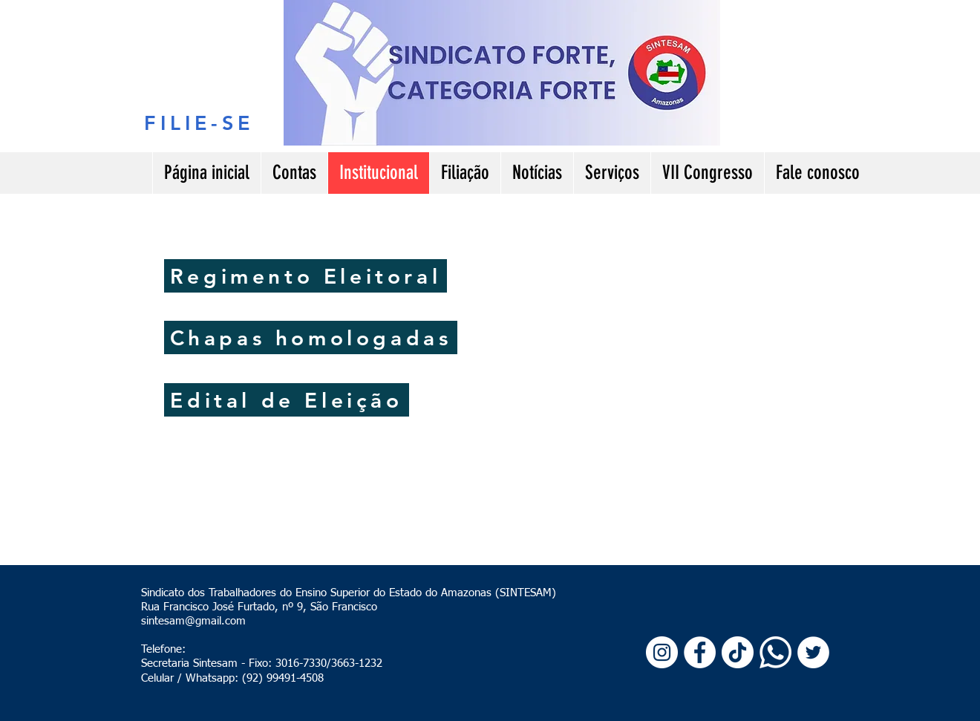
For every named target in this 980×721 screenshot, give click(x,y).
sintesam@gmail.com (193, 621)
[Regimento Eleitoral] (305, 276)
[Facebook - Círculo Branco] (700, 652)
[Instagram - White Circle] (662, 652)
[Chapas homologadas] (310, 337)
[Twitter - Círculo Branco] (813, 652)
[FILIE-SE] (199, 122)
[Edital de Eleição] (286, 400)
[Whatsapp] (775, 652)
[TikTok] (738, 652)
